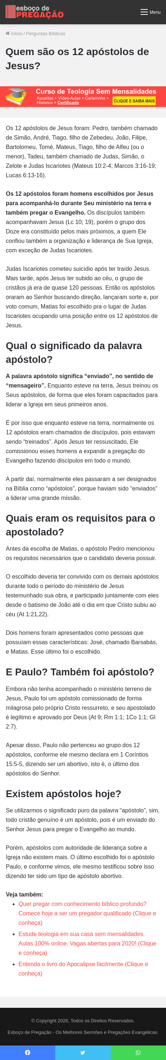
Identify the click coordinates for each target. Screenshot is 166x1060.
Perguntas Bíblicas (45, 33)
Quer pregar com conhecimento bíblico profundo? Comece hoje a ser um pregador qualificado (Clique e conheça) (87, 913)
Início (14, 33)
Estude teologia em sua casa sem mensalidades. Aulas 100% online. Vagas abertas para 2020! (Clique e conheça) (88, 943)
